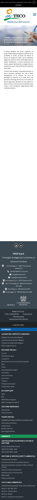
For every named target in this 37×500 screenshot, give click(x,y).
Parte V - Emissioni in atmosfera (12, 497)
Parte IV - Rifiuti (6, 494)
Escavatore (5, 359)
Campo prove (5, 426)
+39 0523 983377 (15, 271)
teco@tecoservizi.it (19, 274)
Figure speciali (7, 417)
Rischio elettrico (7, 429)
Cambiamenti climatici (9, 459)
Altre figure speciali (8, 431)
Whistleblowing (18, 317)
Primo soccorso (6, 413)
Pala (2, 364)
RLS (2, 397)
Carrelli (4, 353)
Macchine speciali (8, 350)
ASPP (3, 394)
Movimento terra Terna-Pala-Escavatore (15, 362)
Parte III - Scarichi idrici (9, 491)
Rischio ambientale (8, 478)
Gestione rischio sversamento (11, 470)
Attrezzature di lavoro (8, 423)
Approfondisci (18, 5)
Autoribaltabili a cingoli (9, 370)
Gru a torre (5, 378)
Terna (3, 367)
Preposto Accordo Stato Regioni (12, 343)
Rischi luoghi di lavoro (8, 346)
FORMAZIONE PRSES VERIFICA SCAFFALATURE (17, 420)
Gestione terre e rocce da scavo (11, 473)
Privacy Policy (27, 314)
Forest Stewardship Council (10, 446)
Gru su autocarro (7, 375)
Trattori (4, 381)
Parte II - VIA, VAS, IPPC (9, 488)
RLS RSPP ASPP (7, 391)
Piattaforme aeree (7, 356)
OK (34, 2)
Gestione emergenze (10, 407)
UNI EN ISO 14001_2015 (9, 449)
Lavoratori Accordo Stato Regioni (12, 340)
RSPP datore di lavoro (8, 400)
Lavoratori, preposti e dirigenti (15, 334)
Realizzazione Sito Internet (18, 319)
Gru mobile (5, 373)
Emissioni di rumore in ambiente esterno (15, 462)
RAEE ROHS (5, 475)
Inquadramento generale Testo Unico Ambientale (18, 486)
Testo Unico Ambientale (11, 482)
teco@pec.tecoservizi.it (19, 277)
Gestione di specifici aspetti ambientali (18, 456)
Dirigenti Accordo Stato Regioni (12, 337)
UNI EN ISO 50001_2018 (9, 452)
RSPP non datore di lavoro (10, 402)
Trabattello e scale (7, 386)
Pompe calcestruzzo (8, 384)
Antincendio (5, 410)
